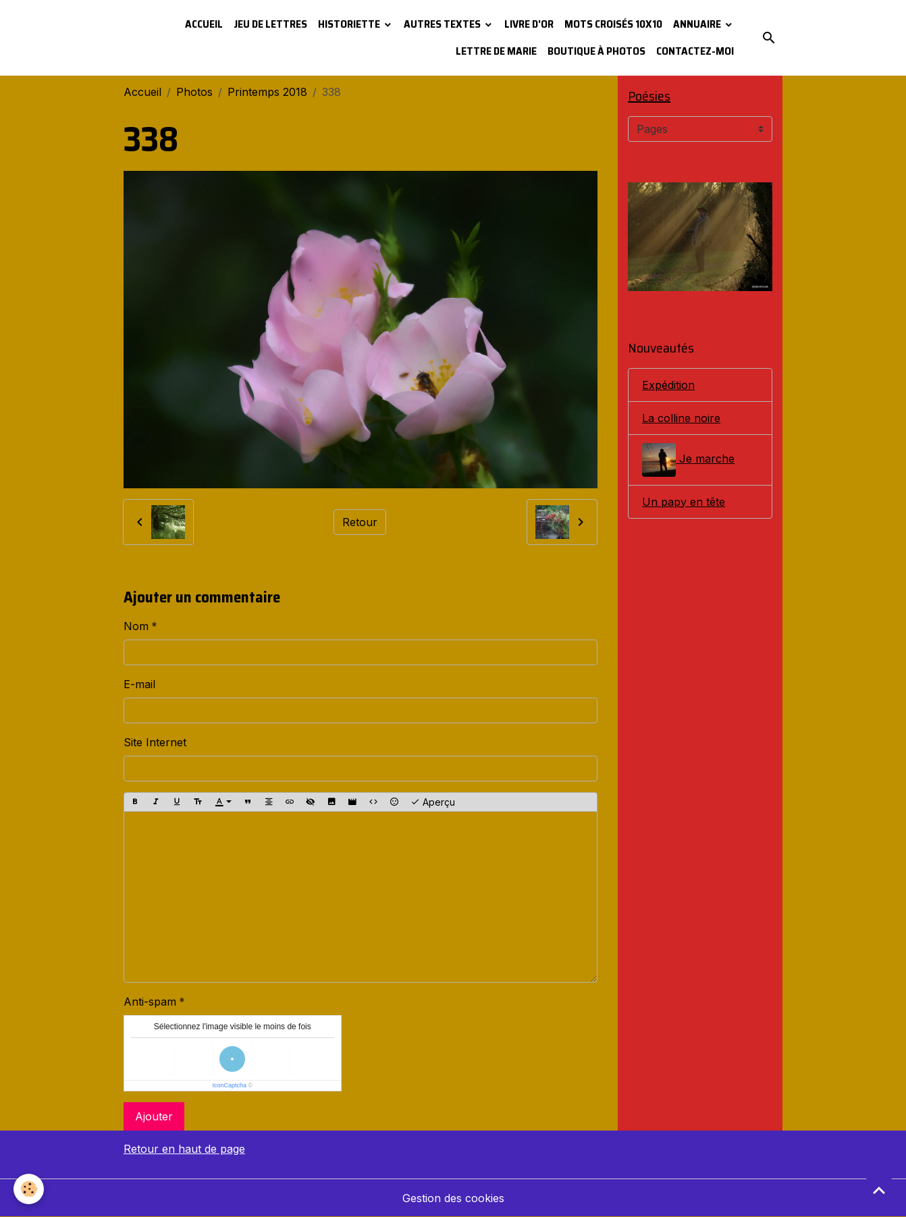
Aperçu (432, 802)
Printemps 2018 (267, 92)
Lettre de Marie (496, 51)
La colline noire (681, 418)
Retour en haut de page (184, 1149)
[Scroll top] (879, 1190)
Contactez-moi (695, 51)
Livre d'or (529, 24)
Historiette (350, 24)
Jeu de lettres (270, 24)
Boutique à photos (596, 51)
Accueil (204, 24)
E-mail (139, 684)
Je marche (688, 460)
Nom (136, 626)
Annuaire (698, 24)
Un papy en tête (683, 502)
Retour (359, 522)
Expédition (668, 385)
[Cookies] (29, 1189)
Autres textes (443, 24)
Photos (194, 92)
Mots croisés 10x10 (613, 24)
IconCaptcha (229, 1085)
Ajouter (154, 1116)
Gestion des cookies (453, 1198)
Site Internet (155, 742)
